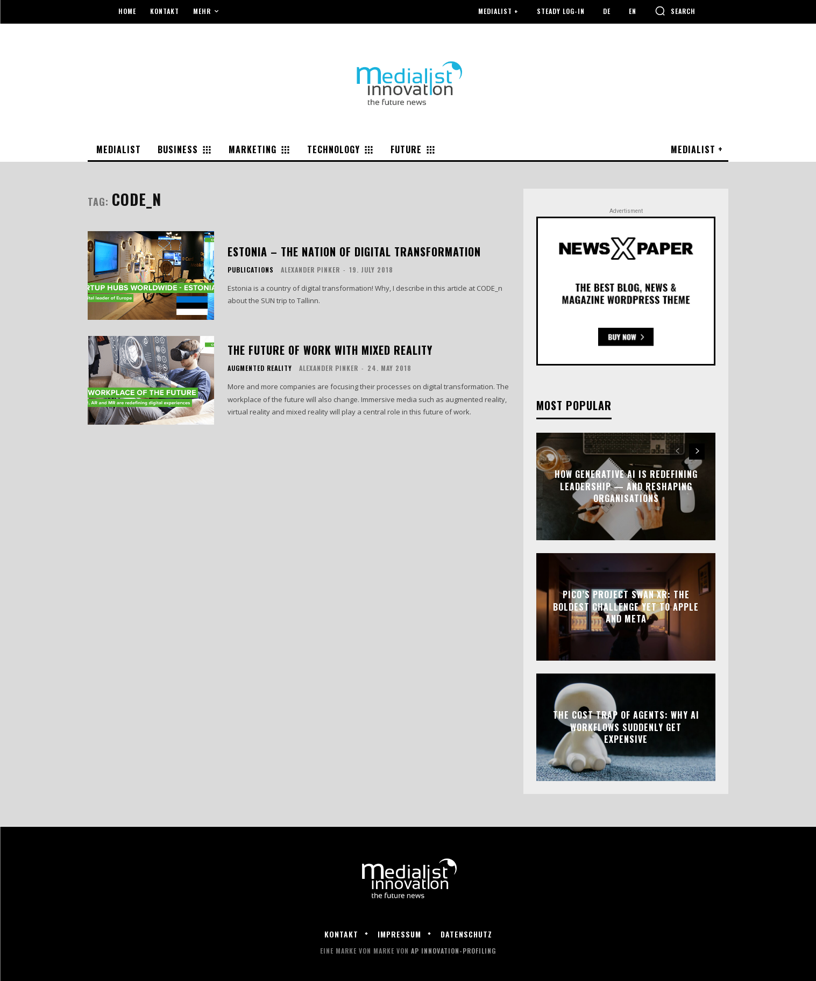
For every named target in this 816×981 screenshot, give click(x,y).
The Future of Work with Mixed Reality (330, 350)
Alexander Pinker (310, 269)
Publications (251, 270)
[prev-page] (677, 451)
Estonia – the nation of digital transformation (354, 252)
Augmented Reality (260, 368)
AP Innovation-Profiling (453, 950)
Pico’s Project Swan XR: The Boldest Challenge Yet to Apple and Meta (626, 607)
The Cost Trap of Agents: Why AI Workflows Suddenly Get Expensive (626, 727)
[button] (675, 10)
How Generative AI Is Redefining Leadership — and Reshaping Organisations (626, 486)
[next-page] (697, 451)
